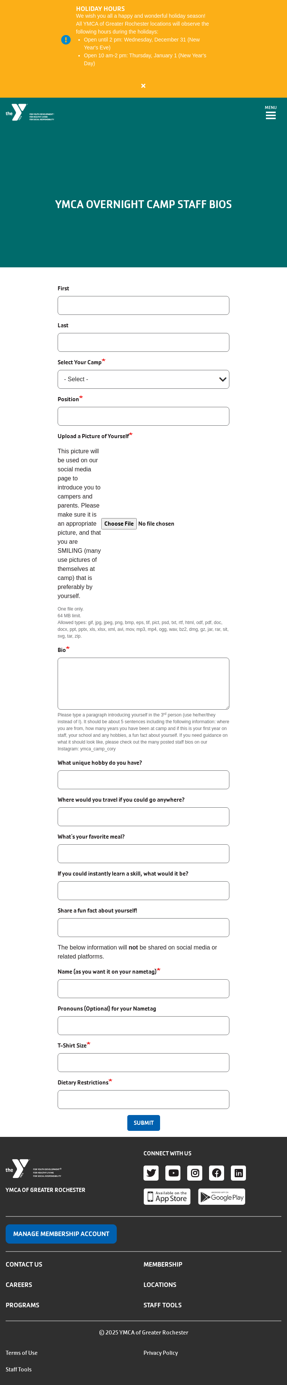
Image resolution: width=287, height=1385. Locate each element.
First (63, 288)
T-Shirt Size (72, 1045)
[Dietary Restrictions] (143, 1099)
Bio (62, 649)
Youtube (173, 1173)
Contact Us (24, 1264)
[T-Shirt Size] (143, 1062)
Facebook (216, 1173)
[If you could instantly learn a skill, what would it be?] (143, 890)
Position (68, 399)
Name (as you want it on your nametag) (107, 971)
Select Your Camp (80, 362)
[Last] (143, 342)
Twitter (151, 1173)
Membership (163, 1264)
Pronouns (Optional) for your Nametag (107, 1008)
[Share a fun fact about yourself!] (143, 927)
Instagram (194, 1173)
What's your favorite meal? (91, 836)
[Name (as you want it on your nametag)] (143, 988)
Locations (160, 1285)
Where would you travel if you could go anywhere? (121, 799)
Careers (19, 1285)
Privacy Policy (161, 1353)
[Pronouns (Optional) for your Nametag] (143, 1025)
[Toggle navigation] (270, 113)
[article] (143, 49)
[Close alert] (143, 86)
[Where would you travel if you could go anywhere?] (143, 816)
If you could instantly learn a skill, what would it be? (123, 873)
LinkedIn (238, 1173)
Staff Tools (163, 1305)
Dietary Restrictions (83, 1082)
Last (63, 325)
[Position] (143, 416)
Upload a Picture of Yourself (93, 436)
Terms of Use (22, 1353)
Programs (22, 1305)
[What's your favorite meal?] (143, 853)
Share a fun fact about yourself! (97, 910)
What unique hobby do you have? (100, 762)
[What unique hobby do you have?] (143, 779)
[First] (143, 305)
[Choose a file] (165, 523)
